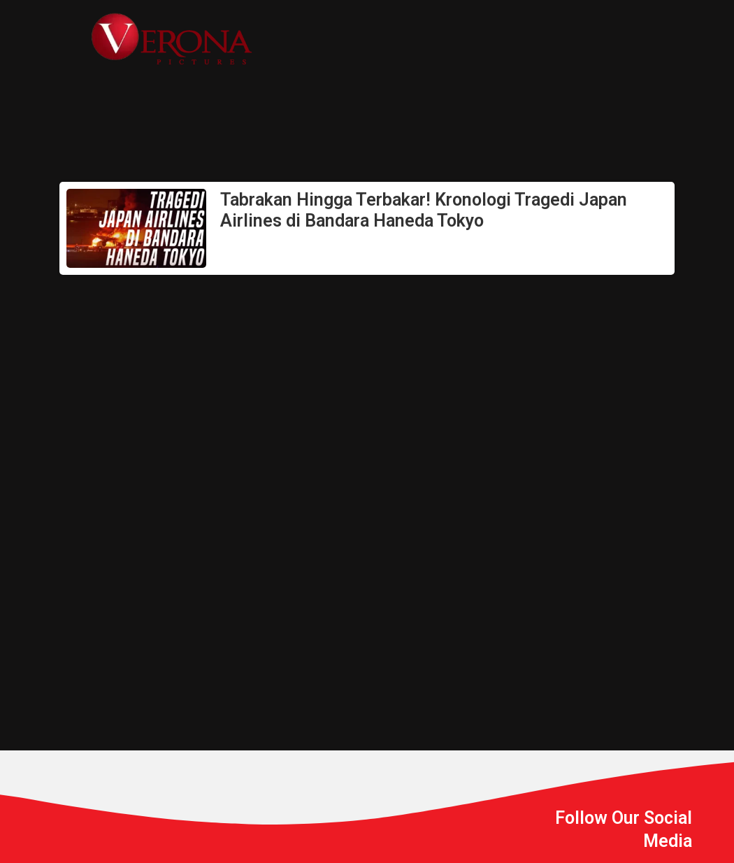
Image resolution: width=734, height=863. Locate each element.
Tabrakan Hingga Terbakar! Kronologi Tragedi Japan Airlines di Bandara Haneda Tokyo (423, 210)
